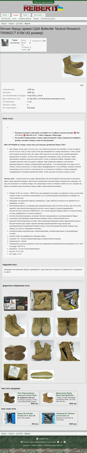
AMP (82, 85)
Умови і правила (37, 445)
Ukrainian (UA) (44, 439)
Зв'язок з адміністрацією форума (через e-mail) (39, 442)
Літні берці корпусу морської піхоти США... (28, 394)
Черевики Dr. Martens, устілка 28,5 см (65, 414)
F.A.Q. (14, 18)
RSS (65, 442)
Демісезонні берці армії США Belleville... (65, 394)
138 (29, 49)
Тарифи (36, 18)
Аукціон (15, 15)
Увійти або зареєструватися (43, 2)
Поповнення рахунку (48, 18)
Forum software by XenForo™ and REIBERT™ (43, 450)
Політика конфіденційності (53, 445)
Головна (58, 442)
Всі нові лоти (5, 18)
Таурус (14, 40)
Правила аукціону (25, 18)
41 (30, 42)
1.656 (44, 41)
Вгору (61, 442)
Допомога (26, 445)
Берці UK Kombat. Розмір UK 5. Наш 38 (26, 414)
